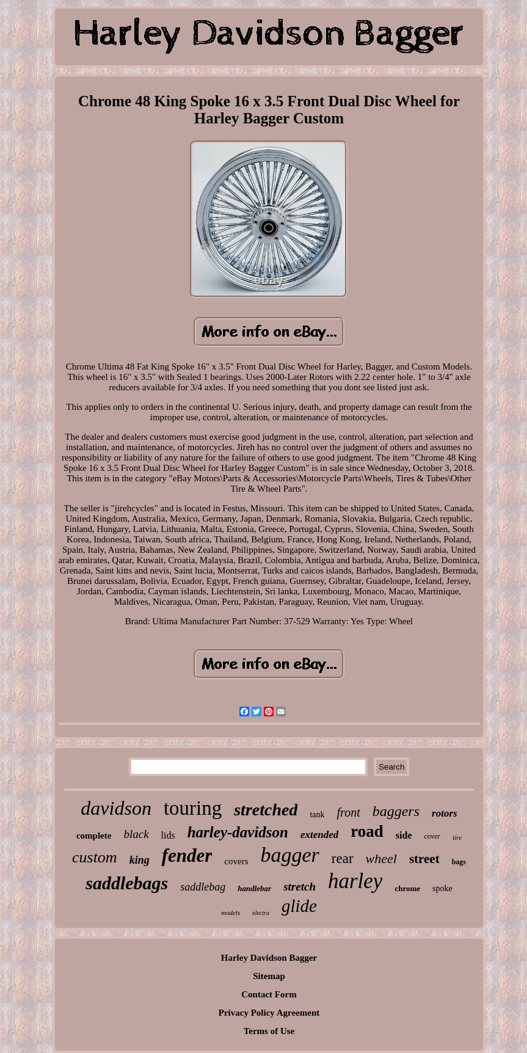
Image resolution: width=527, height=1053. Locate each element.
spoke (442, 888)
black (135, 834)
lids (168, 835)
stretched (265, 809)
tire (457, 837)
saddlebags (126, 883)
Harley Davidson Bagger (269, 958)
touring (193, 808)
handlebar (254, 888)
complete (93, 835)
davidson (116, 808)
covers (236, 861)
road (367, 831)
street (424, 858)
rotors (444, 813)
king (139, 860)
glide (299, 906)
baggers (396, 811)
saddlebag (202, 887)
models (230, 912)
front (348, 812)
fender (187, 855)
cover (432, 836)
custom (94, 857)
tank (317, 814)
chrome (407, 888)
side (404, 835)
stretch (299, 886)
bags (459, 862)
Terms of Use (269, 1031)
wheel (381, 858)
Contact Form (268, 994)
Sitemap (269, 976)
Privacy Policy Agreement (269, 1013)
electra (260, 912)
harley (355, 881)
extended (319, 834)
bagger (289, 854)
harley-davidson (237, 832)
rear (343, 858)
